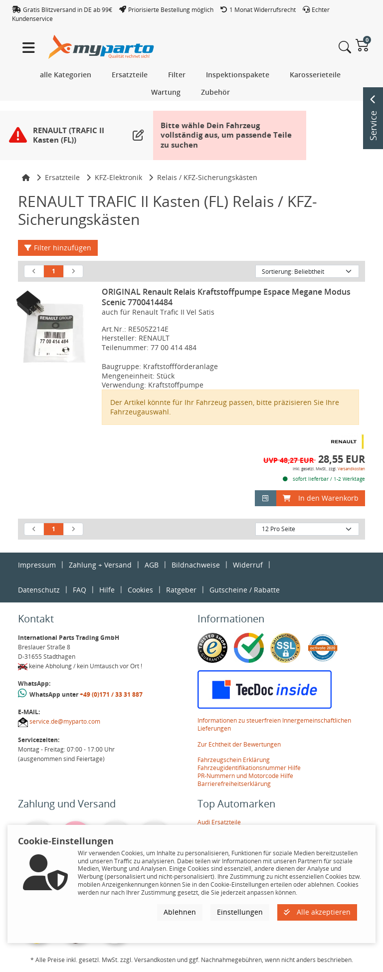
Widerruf (248, 565)
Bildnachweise (196, 565)
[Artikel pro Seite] (307, 529)
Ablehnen (180, 912)
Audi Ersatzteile (219, 822)
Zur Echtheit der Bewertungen (239, 744)
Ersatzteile (62, 177)
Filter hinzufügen (57, 247)
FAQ (79, 589)
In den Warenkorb (321, 498)
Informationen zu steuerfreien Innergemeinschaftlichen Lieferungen (274, 724)
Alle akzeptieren (317, 912)
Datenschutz (39, 589)
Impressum (37, 565)
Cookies (140, 589)
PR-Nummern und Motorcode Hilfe (245, 776)
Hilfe (107, 589)
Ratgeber (181, 589)
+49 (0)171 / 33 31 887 (111, 694)
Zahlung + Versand (100, 565)
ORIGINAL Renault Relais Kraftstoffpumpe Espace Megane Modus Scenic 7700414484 (226, 297)
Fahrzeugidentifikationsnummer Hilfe (249, 768)
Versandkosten (351, 468)
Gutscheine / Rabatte (244, 589)
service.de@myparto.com (64, 721)
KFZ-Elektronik (118, 177)
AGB (152, 565)
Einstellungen (240, 912)
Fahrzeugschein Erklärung (233, 760)
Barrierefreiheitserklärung (234, 783)
